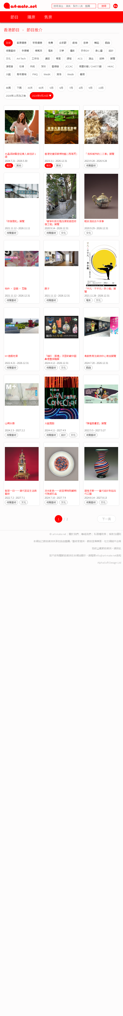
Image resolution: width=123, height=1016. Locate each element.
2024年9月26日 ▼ (41, 95)
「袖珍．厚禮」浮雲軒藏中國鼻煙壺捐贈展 (60, 357)
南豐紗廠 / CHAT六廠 (90, 66)
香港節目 (12, 29)
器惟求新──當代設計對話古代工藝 (100, 492)
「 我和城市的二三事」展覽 (99, 154)
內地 (32, 66)
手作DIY (85, 50)
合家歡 (62, 42)
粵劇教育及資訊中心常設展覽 (100, 356)
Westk (70, 74)
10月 (101, 88)
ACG (80, 58)
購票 (31, 17)
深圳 (43, 66)
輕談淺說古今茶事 (94, 221)
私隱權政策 (100, 534)
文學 (61, 50)
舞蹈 (96, 42)
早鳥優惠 (37, 42)
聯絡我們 (86, 534)
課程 (69, 58)
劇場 (74, 42)
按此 (118, 548)
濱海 (58, 74)
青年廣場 (21, 74)
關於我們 (74, 534)
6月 (61, 88)
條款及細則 (115, 534)
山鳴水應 (10, 423)
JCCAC (69, 66)
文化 (8, 58)
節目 (14, 17)
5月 (51, 88)
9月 (90, 88)
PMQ (35, 74)
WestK (47, 74)
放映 (101, 58)
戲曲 (107, 42)
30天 (30, 88)
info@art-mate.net (106, 555)
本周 (8, 88)
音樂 (85, 42)
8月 (81, 88)
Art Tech (21, 58)
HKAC (111, 66)
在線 (21, 66)
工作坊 (35, 58)
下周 (19, 88)
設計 (111, 50)
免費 (50, 42)
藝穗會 (55, 66)
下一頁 (106, 519)
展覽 (112, 58)
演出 (90, 58)
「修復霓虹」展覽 (14, 221)
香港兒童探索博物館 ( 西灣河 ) (61, 154)
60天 (41, 88)
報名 (9, 165)
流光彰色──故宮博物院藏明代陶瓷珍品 (60, 492)
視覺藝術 (11, 50)
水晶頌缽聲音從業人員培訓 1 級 (21, 155)
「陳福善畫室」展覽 (95, 423)
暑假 (82, 74)
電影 (50, 50)
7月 (71, 88)
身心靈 (99, 50)
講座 (47, 58)
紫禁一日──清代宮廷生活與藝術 (21, 492)
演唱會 (9, 66)
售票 (48, 17)
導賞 (58, 58)
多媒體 (25, 50)
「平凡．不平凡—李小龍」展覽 (100, 290)
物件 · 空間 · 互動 (16, 288)
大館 (8, 74)
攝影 (72, 50)
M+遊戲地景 (11, 356)
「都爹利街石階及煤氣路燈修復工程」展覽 (60, 222)
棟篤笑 (38, 50)
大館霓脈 (49, 423)
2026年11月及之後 (16, 95)
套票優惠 (21, 42)
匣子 (47, 288)
